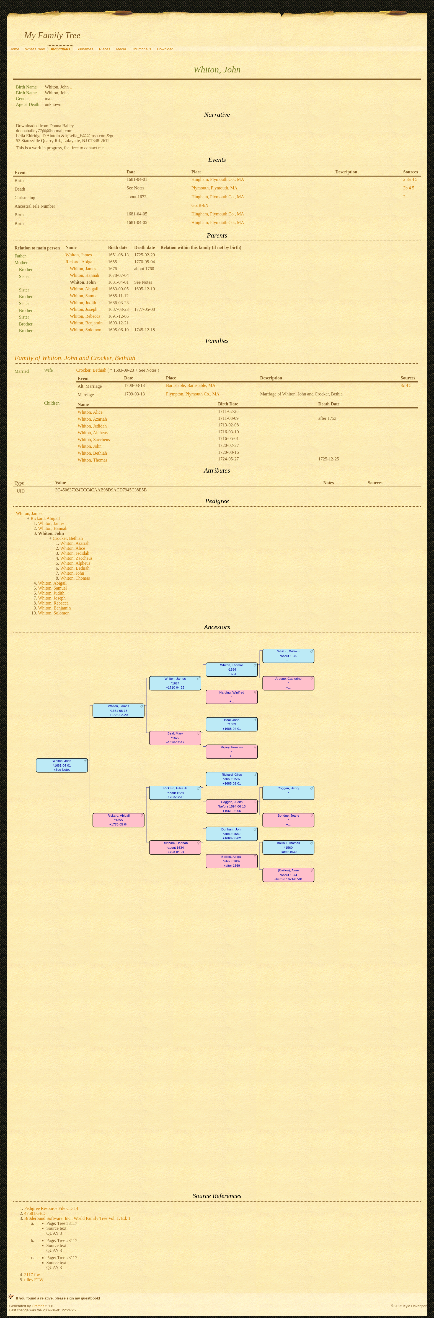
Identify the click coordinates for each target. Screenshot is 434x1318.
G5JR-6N (200, 205)
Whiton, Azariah (92, 419)
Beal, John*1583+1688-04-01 (232, 724)
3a (409, 179)
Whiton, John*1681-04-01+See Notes (61, 765)
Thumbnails (141, 49)
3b (405, 188)
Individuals (60, 49)
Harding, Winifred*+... (231, 697)
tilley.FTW (34, 1279)
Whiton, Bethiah (92, 453)
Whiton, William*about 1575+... (288, 656)
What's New (35, 49)
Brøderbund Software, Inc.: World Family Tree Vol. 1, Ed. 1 (77, 1218)
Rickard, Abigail (80, 261)
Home (14, 49)
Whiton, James (79, 254)
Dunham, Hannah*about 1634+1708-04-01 (175, 847)
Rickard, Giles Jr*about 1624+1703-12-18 (175, 792)
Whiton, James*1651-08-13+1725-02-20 (118, 710)
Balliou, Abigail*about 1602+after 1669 (231, 861)
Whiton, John (90, 446)
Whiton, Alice (90, 412)
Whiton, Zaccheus (94, 439)
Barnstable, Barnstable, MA (191, 385)
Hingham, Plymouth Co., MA (218, 179)
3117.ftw (32, 1274)
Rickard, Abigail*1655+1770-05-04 (118, 820)
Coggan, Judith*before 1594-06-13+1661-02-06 (232, 806)
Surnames (84, 49)
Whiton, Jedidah (92, 426)
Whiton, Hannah (84, 275)
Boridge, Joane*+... (288, 820)
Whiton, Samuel (84, 295)
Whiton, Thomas (92, 460)
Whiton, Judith (83, 302)
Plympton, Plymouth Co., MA (192, 394)
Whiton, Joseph (83, 309)
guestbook (90, 1298)
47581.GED (35, 1213)
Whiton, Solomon (85, 329)
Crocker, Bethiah (91, 370)
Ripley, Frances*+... (232, 752)
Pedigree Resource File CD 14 (51, 1208)
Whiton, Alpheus (93, 432)
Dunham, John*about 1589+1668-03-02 (231, 834)
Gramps (38, 1306)
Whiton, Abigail (84, 288)
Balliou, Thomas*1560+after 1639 (288, 847)
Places (104, 49)
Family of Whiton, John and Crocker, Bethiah (75, 357)
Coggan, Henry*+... (288, 792)
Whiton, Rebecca (85, 316)
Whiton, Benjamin (86, 323)
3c (403, 385)
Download (165, 49)
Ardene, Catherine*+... (288, 683)
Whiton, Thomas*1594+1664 (231, 669)
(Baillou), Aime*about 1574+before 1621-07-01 (288, 875)
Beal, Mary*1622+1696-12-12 (175, 738)
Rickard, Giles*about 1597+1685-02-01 (232, 779)
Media (121, 49)
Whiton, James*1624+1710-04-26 (175, 683)
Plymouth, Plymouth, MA (214, 188)
